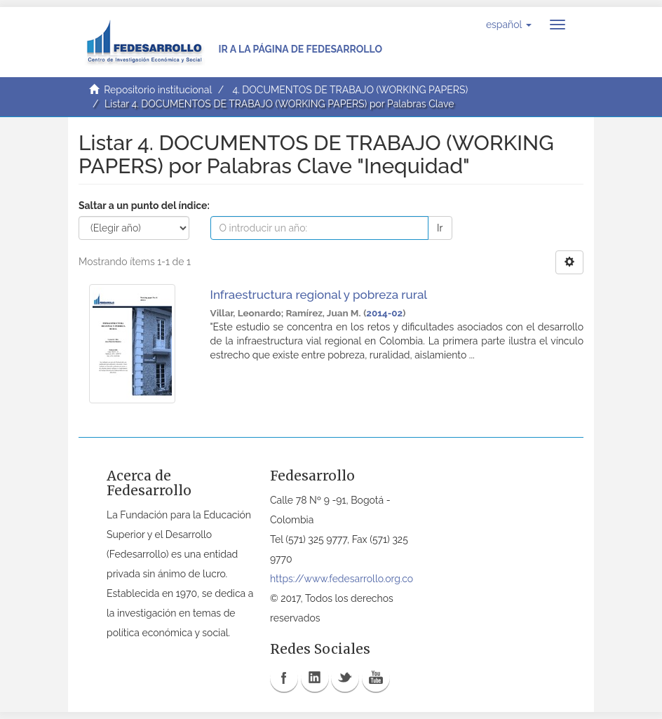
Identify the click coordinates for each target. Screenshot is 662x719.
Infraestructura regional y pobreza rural (318, 295)
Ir (440, 228)
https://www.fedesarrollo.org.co (341, 578)
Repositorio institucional (158, 89)
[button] (508, 24)
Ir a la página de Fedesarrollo (300, 49)
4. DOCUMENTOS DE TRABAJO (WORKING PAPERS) (350, 89)
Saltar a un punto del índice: (144, 205)
